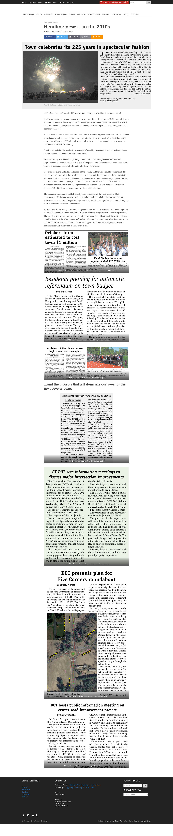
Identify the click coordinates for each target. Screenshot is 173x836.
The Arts (105, 26)
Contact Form (95, 797)
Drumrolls (134, 26)
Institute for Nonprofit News (141, 833)
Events (39, 26)
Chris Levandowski (53, 43)
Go (145, 797)
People (72, 26)
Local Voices (116, 26)
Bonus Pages (28, 26)
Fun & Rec (81, 26)
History (126, 26)
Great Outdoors (94, 26)
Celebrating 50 (51, 34)
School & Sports (61, 26)
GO (149, 2)
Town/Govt (48, 26)
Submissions (32, 2)
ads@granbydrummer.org (73, 799)
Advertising (48, 2)
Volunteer (55, 2)
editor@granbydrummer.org (78, 797)
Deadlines (40, 2)
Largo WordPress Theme (116, 833)
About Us (24, 2)
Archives (62, 2)
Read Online (70, 2)
